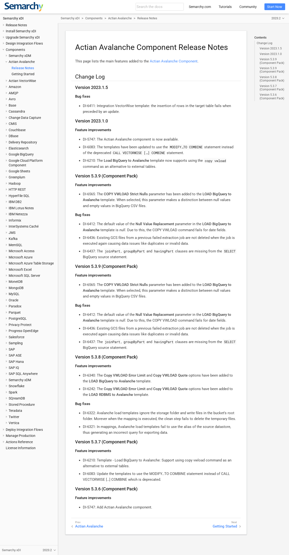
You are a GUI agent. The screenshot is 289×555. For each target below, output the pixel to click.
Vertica (14, 423)
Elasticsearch (19, 148)
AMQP (13, 93)
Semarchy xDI (13, 18)
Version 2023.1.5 (271, 48)
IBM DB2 (15, 202)
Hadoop (15, 183)
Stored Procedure (22, 404)
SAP (12, 349)
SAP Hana (16, 362)
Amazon (15, 87)
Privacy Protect (20, 325)
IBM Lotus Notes (21, 208)
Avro (12, 99)
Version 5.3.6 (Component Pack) (272, 96)
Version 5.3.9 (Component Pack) (272, 61)
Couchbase (17, 130)
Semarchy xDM (20, 56)
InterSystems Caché (24, 226)
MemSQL (15, 245)
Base (12, 105)
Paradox (15, 306)
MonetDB (16, 282)
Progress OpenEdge (23, 331)
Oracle (13, 300)
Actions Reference (19, 442)
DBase (13, 136)
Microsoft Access (21, 251)
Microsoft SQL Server (24, 276)
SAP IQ (14, 368)
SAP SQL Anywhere (23, 374)
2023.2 (276, 18)
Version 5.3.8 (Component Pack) (272, 78)
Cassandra (17, 111)
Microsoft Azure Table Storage (31, 263)
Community (248, 7)
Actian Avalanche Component (173, 61)
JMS (12, 233)
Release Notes (16, 25)
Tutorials (225, 7)
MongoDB (16, 288)
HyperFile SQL (19, 196)
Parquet (15, 312)
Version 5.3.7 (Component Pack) (272, 87)
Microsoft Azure (21, 257)
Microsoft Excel (20, 269)
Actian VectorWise (22, 81)
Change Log (264, 43)
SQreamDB (17, 398)
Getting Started (23, 74)
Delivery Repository (23, 142)
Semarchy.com (200, 7)
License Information (21, 448)
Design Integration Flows (24, 43)
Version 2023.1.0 (271, 54)
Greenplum (17, 177)
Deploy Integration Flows (24, 430)
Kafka (13, 239)
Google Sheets (19, 171)
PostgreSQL (18, 318)
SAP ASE (15, 355)
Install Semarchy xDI (21, 31)
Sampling (16, 343)
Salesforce (16, 337)
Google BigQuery (21, 154)
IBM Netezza (18, 214)
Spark (13, 392)
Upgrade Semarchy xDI (23, 37)
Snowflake (16, 386)
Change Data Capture (25, 118)
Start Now (274, 7)
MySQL (14, 294)
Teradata (15, 411)
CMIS (13, 124)
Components (15, 50)
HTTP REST (17, 189)
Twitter (14, 417)
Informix (15, 220)
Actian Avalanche (22, 62)
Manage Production (20, 436)
